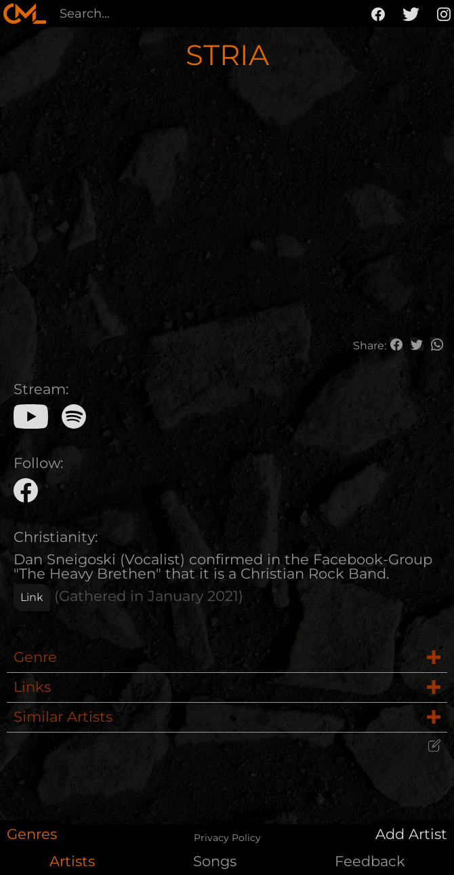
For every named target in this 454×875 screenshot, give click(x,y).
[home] (24, 13)
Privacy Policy (227, 838)
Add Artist (411, 833)
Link (31, 597)
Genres (32, 833)
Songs (214, 861)
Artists (72, 861)
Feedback (370, 861)
